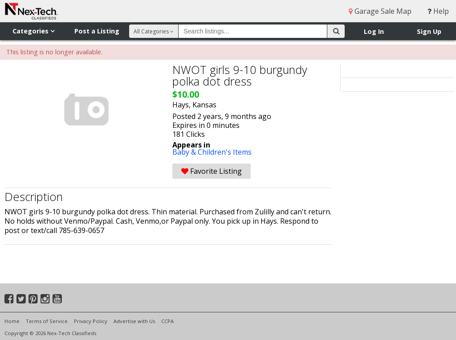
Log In (374, 31)
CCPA (167, 321)
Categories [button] (33, 31)
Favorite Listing (211, 171)
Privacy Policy (90, 321)
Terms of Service (47, 321)
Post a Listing (96, 31)
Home (12, 321)
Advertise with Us (134, 321)
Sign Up (429, 31)
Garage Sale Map (380, 11)
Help (438, 11)
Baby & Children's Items (212, 152)
